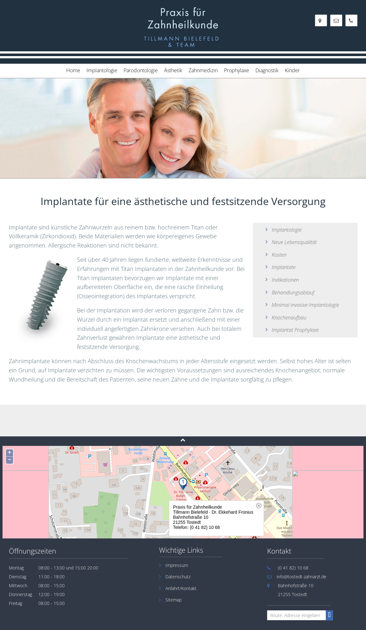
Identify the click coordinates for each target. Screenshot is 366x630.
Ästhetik (173, 70)
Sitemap (173, 600)
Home (73, 70)
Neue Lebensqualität (294, 242)
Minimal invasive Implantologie (305, 304)
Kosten (279, 254)
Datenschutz (177, 577)
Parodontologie (141, 70)
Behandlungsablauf (293, 292)
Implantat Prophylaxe (295, 329)
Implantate (284, 267)
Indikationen (285, 279)
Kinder (292, 70)
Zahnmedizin (203, 70)
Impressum (176, 565)
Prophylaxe (236, 70)
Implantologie (102, 70)
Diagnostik (267, 70)
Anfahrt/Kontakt (180, 588)
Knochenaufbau (289, 317)
